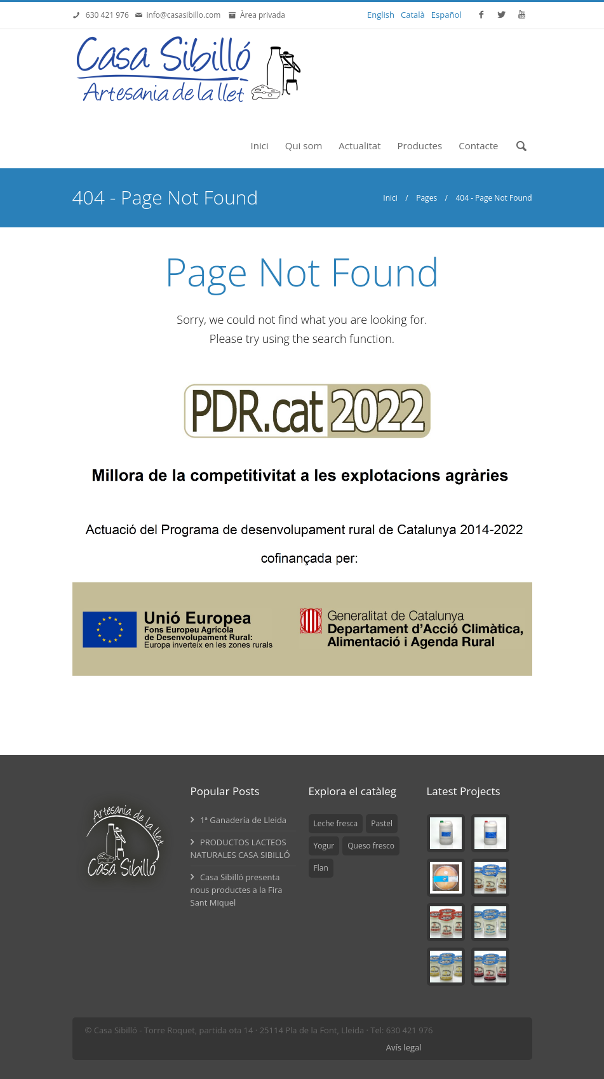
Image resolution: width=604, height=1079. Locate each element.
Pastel (382, 823)
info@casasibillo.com (185, 15)
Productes (420, 145)
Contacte (478, 145)
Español (446, 14)
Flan (321, 867)
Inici (260, 145)
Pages (426, 197)
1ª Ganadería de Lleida (239, 820)
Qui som (304, 145)
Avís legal (404, 1047)
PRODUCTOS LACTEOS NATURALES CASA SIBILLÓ (240, 848)
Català (413, 14)
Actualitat (359, 145)
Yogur (324, 845)
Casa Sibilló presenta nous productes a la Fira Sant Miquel (237, 889)
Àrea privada (260, 15)
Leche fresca (336, 823)
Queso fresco (370, 845)
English (380, 14)
